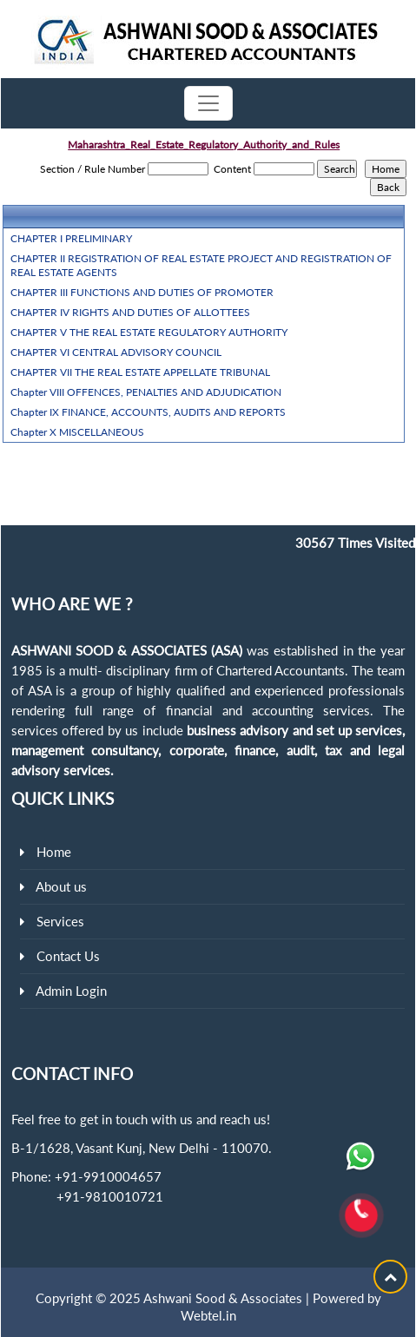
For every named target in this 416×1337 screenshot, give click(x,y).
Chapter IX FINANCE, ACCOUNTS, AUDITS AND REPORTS (148, 411)
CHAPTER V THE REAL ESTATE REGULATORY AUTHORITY (148, 332)
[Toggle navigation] (208, 103)
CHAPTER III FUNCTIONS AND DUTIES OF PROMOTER (142, 292)
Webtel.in (208, 1315)
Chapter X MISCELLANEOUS (77, 431)
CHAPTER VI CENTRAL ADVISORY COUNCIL (115, 352)
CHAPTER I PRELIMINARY (71, 238)
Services (60, 921)
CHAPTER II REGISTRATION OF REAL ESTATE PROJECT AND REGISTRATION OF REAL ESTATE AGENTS (201, 265)
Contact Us (68, 956)
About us (61, 886)
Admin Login (71, 990)
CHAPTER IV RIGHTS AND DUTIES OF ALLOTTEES (130, 312)
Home (53, 852)
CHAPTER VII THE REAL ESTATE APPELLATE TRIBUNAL (140, 372)
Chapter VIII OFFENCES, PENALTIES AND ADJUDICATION (145, 391)
